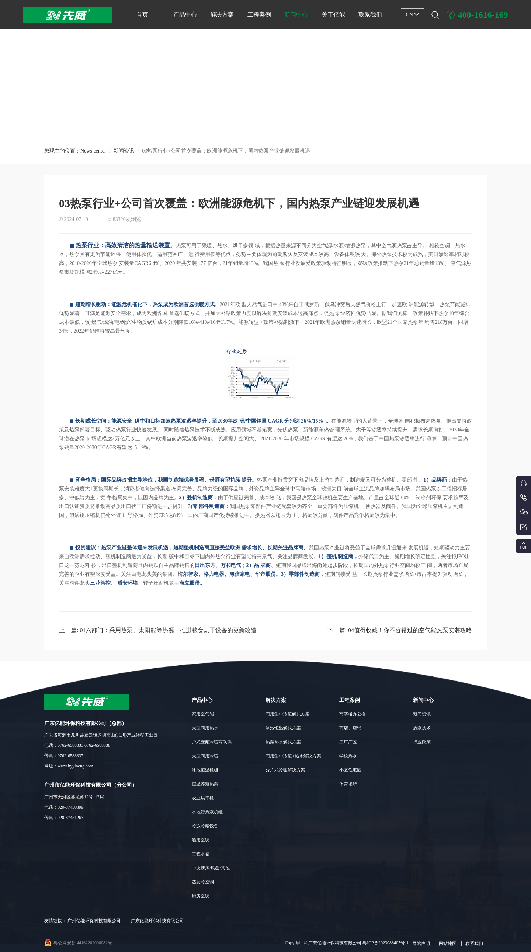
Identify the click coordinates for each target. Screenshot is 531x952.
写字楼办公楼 (352, 714)
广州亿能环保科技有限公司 (94, 920)
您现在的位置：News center (75, 155)
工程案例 (259, 14)
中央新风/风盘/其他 (211, 868)
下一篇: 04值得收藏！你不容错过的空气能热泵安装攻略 (399, 630)
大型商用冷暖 (205, 756)
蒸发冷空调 (203, 882)
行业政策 (422, 742)
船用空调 (200, 840)
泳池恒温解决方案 (283, 728)
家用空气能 (203, 714)
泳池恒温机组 (205, 770)
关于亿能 (333, 14)
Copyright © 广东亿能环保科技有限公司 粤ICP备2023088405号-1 (347, 942)
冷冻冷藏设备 (205, 826)
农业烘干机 (203, 798)
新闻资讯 (124, 155)
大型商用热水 (205, 728)
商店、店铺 (350, 728)
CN (412, 14)
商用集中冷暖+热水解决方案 (293, 756)
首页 (142, 14)
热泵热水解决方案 (283, 742)
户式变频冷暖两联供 (212, 742)
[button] (261, 130)
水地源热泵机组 (207, 812)
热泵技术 (422, 728)
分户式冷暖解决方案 (285, 770)
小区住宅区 (350, 770)
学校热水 (348, 756)
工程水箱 (200, 854)
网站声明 (421, 943)
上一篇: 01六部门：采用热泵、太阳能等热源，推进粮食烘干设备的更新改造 (158, 630)
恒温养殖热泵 (205, 784)
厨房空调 (200, 896)
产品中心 (185, 14)
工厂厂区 (348, 742)
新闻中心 (296, 14)
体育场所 (348, 784)
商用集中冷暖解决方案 (288, 714)
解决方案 (222, 14)
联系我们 (370, 14)
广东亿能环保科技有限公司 (157, 920)
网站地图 (448, 943)
